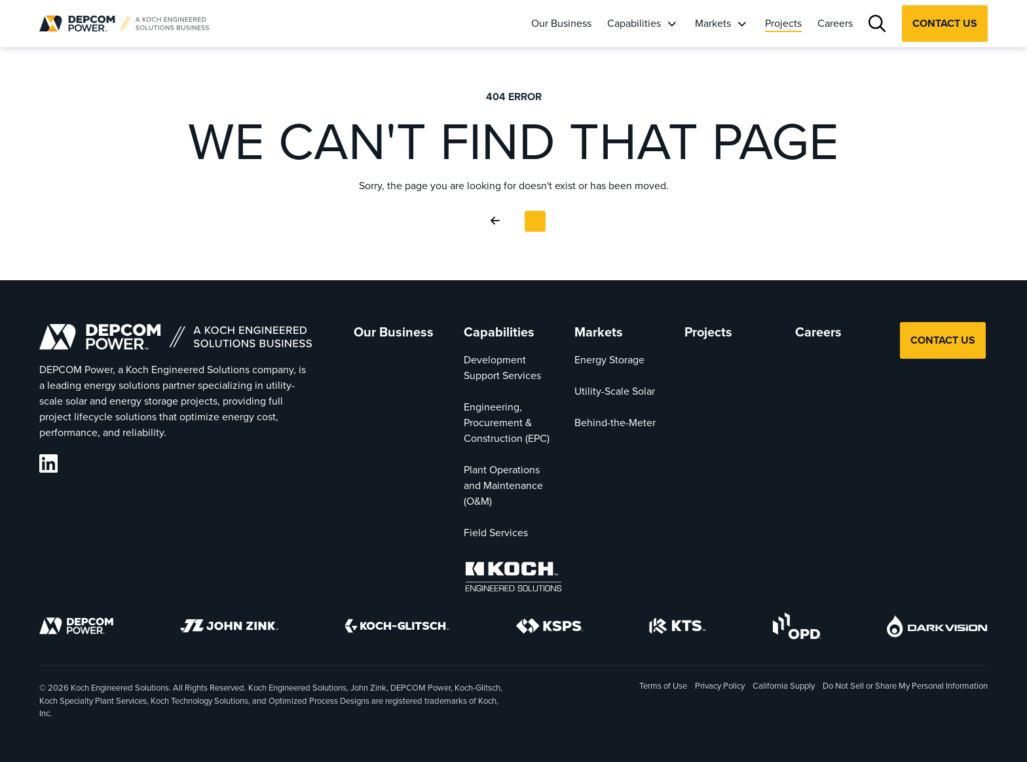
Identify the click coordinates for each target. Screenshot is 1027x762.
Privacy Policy (720, 685)
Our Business (561, 23)
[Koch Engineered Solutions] (513, 579)
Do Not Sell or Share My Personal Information (905, 686)
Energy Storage (609, 359)
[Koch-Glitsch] (397, 628)
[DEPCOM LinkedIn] (48, 463)
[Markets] (741, 23)
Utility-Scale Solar (614, 391)
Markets (713, 23)
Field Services (496, 532)
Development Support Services (502, 367)
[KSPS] (549, 628)
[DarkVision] (937, 628)
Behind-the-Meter (615, 422)
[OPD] (796, 628)
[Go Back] (497, 221)
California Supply (784, 685)
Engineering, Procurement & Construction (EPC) (507, 422)
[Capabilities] (671, 23)
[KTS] (677, 628)
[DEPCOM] (76, 628)
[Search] (877, 24)
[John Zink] (229, 628)
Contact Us (944, 23)
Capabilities (634, 23)
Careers (835, 23)
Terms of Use (663, 685)
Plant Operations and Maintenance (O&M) (503, 485)
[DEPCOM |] (124, 23)
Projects (783, 23)
